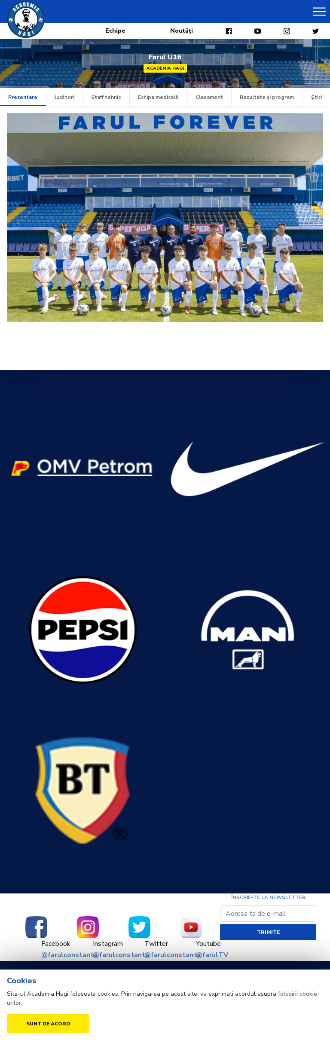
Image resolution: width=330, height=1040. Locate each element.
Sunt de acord (48, 1023)
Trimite (268, 932)
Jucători (64, 97)
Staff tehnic (106, 97)
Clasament (209, 97)
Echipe (115, 31)
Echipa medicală (158, 97)
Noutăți (181, 31)
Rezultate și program (267, 97)
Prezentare (22, 97)
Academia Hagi (165, 68)
